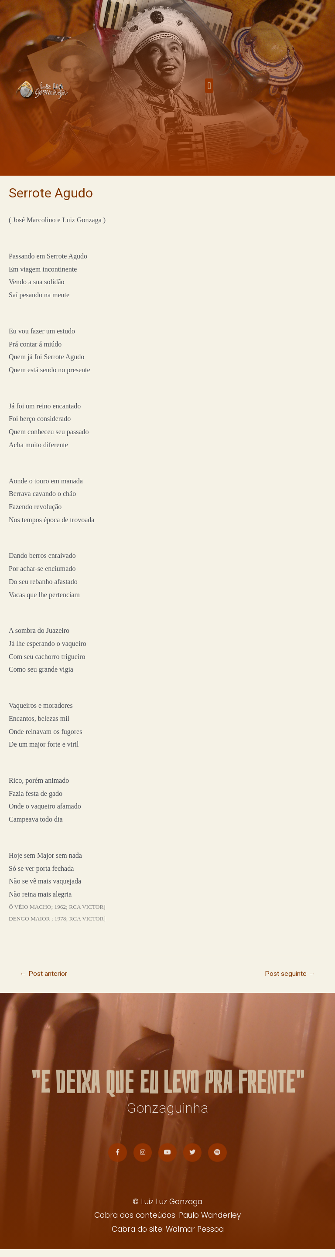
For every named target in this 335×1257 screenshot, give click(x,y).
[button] (209, 89)
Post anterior (43, 974)
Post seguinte (290, 974)
